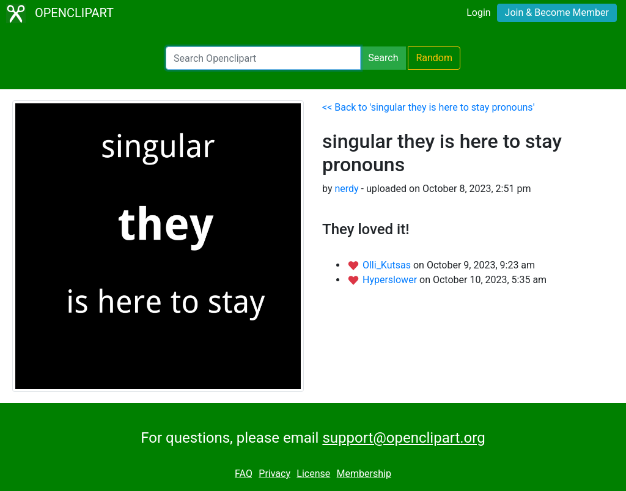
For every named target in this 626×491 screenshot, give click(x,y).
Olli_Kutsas (388, 265)
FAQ (243, 473)
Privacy (274, 473)
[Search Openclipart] (263, 58)
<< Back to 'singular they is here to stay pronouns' (428, 107)
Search (383, 58)
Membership (364, 473)
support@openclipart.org (403, 437)
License (313, 473)
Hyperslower (391, 280)
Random (434, 58)
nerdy (346, 188)
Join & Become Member (557, 12)
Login (478, 12)
